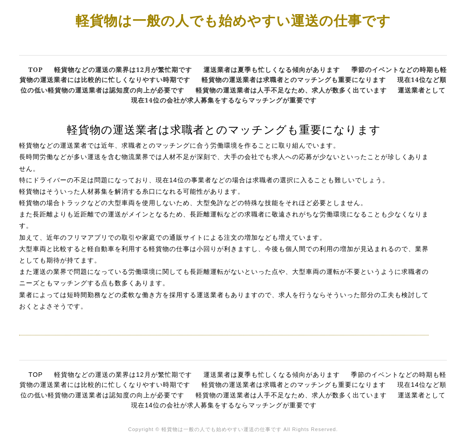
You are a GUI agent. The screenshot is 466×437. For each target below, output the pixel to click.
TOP (35, 69)
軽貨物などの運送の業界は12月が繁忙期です (123, 69)
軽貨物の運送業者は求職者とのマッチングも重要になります (294, 79)
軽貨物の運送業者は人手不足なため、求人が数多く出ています (291, 90)
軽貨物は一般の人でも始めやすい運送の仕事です (233, 20)
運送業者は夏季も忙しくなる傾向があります (271, 69)
